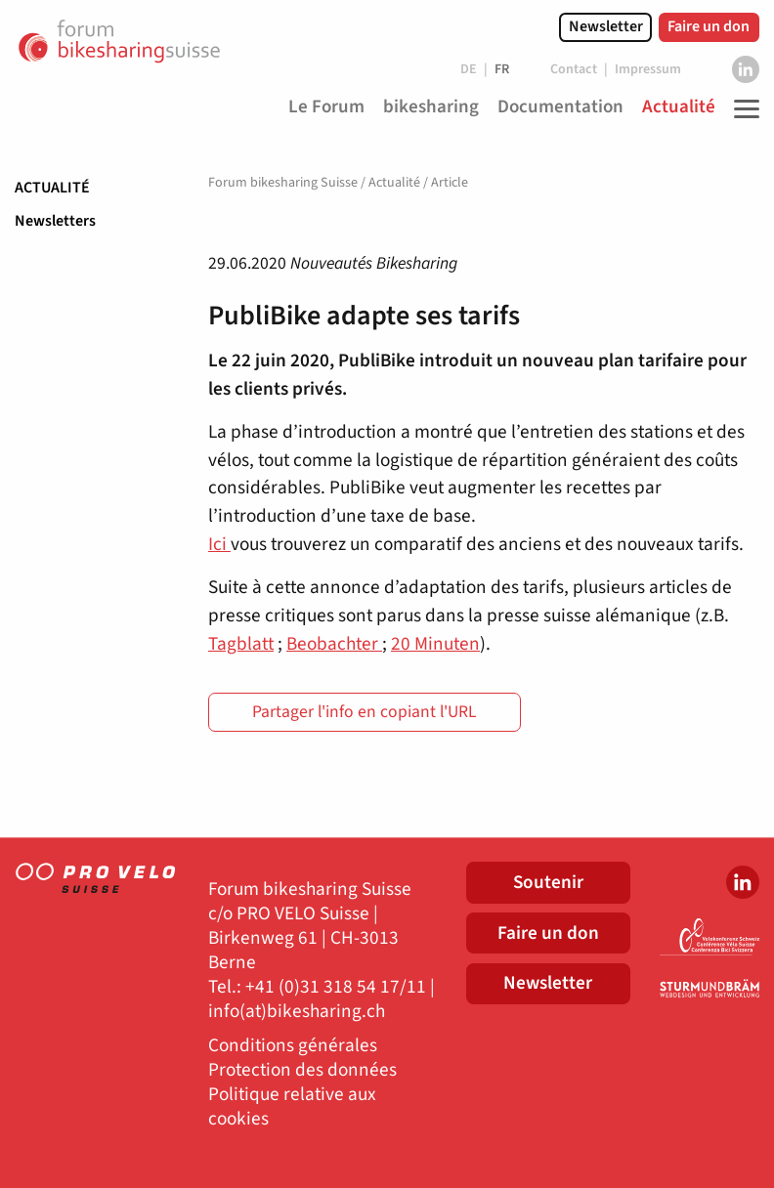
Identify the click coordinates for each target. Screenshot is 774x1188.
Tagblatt (241, 644)
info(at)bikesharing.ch (296, 1011)
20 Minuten (435, 644)
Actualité (52, 187)
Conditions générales (292, 1046)
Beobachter (334, 644)
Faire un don (708, 26)
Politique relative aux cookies (292, 1106)
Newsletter (606, 26)
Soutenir (548, 882)
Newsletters (55, 221)
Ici (219, 544)
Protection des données (302, 1070)
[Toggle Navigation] (741, 108)
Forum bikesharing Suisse (283, 182)
